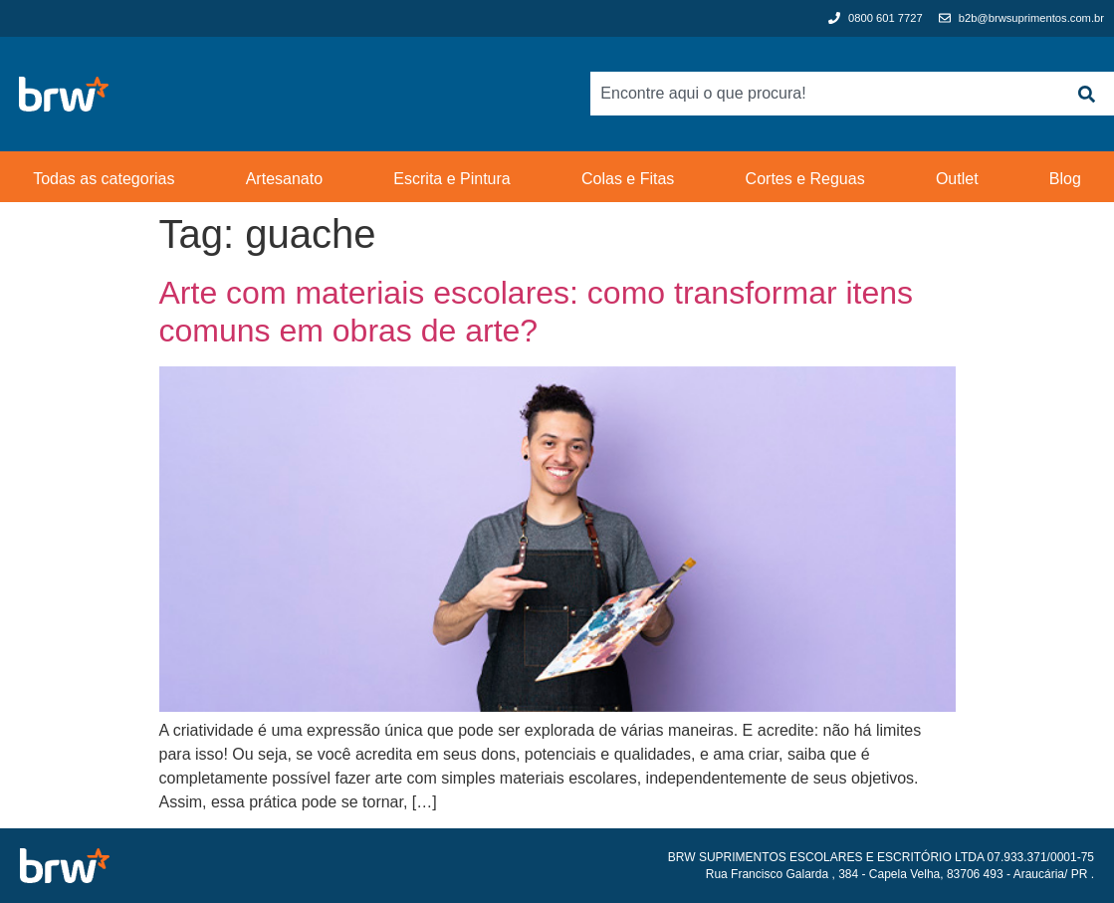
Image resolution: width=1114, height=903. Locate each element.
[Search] (1086, 93)
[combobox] (824, 93)
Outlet (957, 178)
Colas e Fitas (627, 178)
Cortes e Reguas (805, 178)
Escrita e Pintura (451, 178)
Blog (1065, 178)
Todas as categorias (103, 178)
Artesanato (284, 178)
